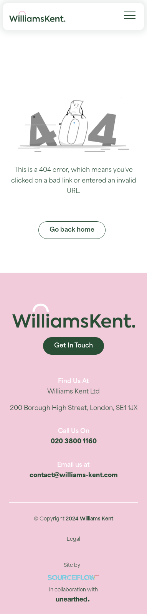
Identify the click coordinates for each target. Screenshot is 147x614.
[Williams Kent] (37, 16)
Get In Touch (73, 346)
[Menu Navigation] (130, 15)
